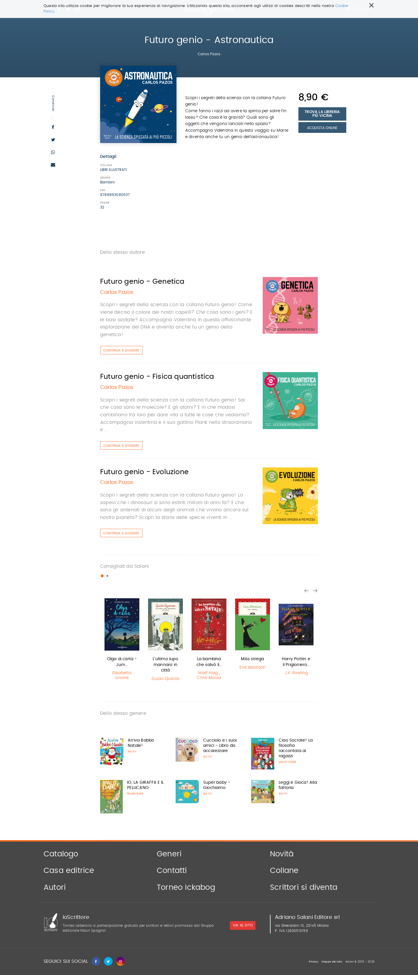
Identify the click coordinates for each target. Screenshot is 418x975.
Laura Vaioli (287, 761)
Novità (281, 854)
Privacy (313, 961)
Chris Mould (209, 678)
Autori (55, 887)
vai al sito (243, 925)
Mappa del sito (332, 961)
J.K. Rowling (296, 673)
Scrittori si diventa (303, 887)
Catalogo (61, 854)
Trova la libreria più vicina (322, 114)
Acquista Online (322, 128)
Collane (284, 870)
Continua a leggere (121, 350)
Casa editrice (69, 870)
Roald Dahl (135, 793)
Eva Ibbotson (252, 667)
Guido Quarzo (165, 679)
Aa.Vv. (132, 751)
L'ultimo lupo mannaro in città (165, 664)
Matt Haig (208, 673)
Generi (169, 854)
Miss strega (252, 659)
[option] (122, 640)
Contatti (172, 870)
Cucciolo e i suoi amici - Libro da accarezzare (220, 745)
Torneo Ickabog (186, 887)
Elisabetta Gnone (122, 675)
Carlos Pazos (209, 54)
